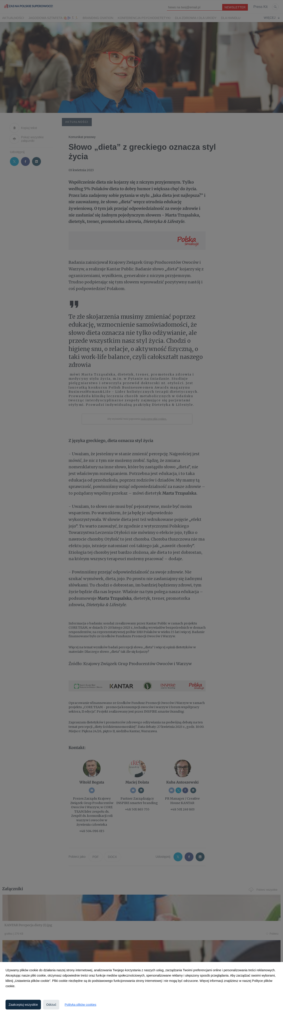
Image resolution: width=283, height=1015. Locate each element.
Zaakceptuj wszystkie (23, 1004)
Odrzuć (51, 1004)
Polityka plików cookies (80, 1004)
